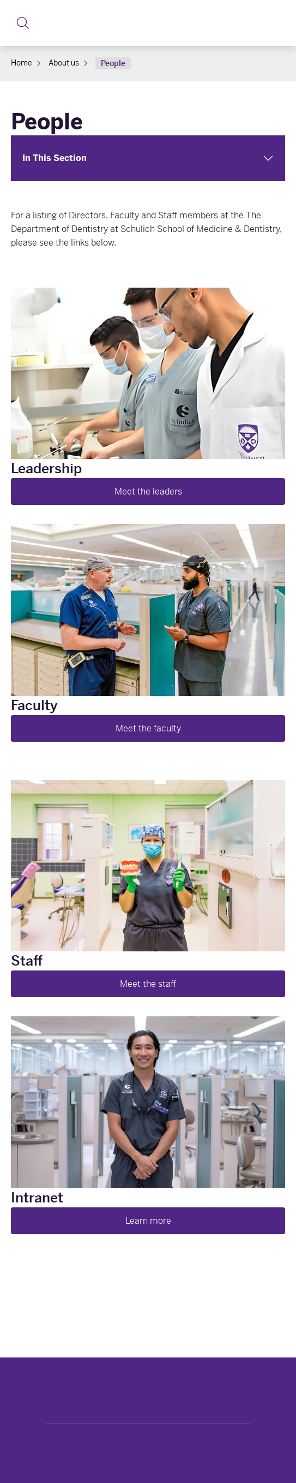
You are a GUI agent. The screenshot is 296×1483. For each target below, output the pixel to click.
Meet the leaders (148, 491)
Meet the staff (148, 984)
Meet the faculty (148, 728)
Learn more (148, 1220)
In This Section (54, 158)
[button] (22, 23)
